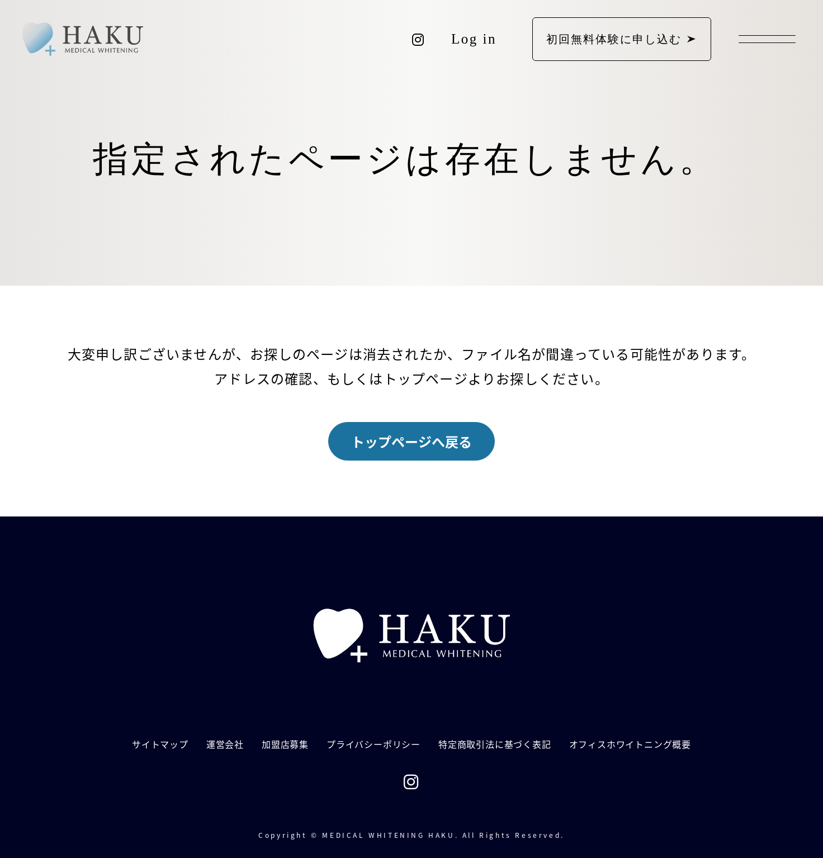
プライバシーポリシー (373, 744)
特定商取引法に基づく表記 (494, 744)
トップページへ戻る (411, 441)
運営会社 (225, 744)
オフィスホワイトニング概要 (630, 744)
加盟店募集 (285, 744)
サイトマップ (160, 744)
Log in (473, 38)
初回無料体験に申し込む (614, 39)
